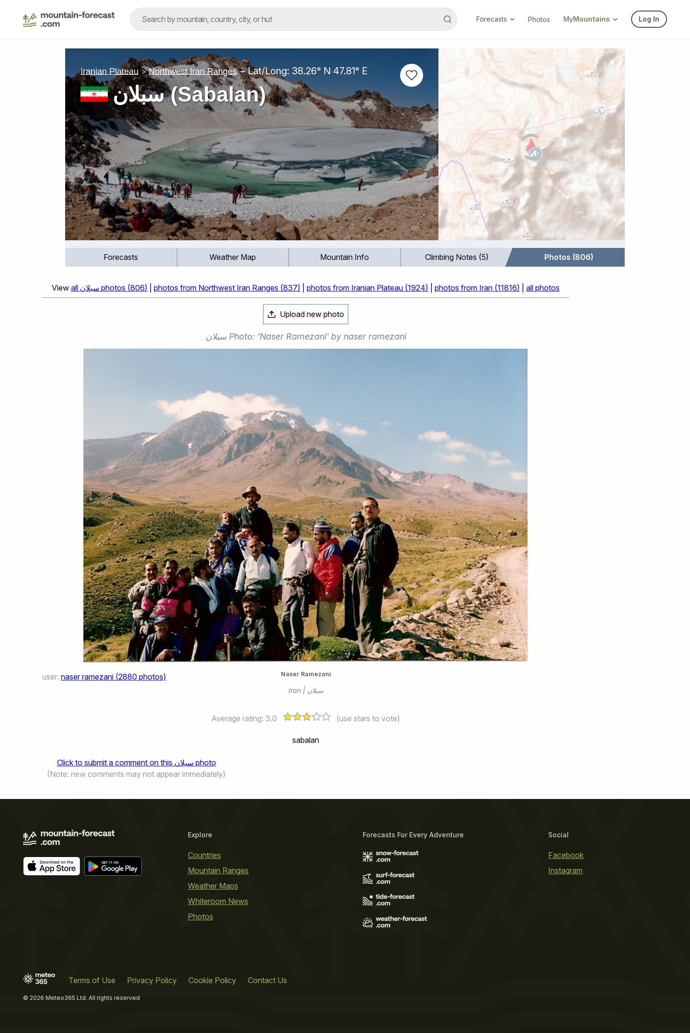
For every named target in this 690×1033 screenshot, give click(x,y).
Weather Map (232, 257)
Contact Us (267, 980)
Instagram (565, 870)
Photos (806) (568, 257)
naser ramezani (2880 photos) (113, 676)
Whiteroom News (218, 901)
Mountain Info (344, 257)
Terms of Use (92, 980)
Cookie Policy (212, 980)
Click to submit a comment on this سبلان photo (136, 762)
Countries (204, 855)
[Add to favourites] (411, 75)
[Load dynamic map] (531, 148)
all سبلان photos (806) (109, 288)
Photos (539, 19)
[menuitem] (121, 257)
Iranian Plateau (109, 71)
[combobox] (293, 19)
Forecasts (495, 19)
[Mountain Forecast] (69, 19)
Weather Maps (213, 886)
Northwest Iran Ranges (193, 71)
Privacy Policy (152, 980)
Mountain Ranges (218, 870)
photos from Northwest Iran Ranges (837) (227, 288)
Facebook (566, 855)
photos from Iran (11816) (477, 288)
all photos (543, 288)
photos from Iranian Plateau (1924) (367, 288)
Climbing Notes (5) (457, 257)
